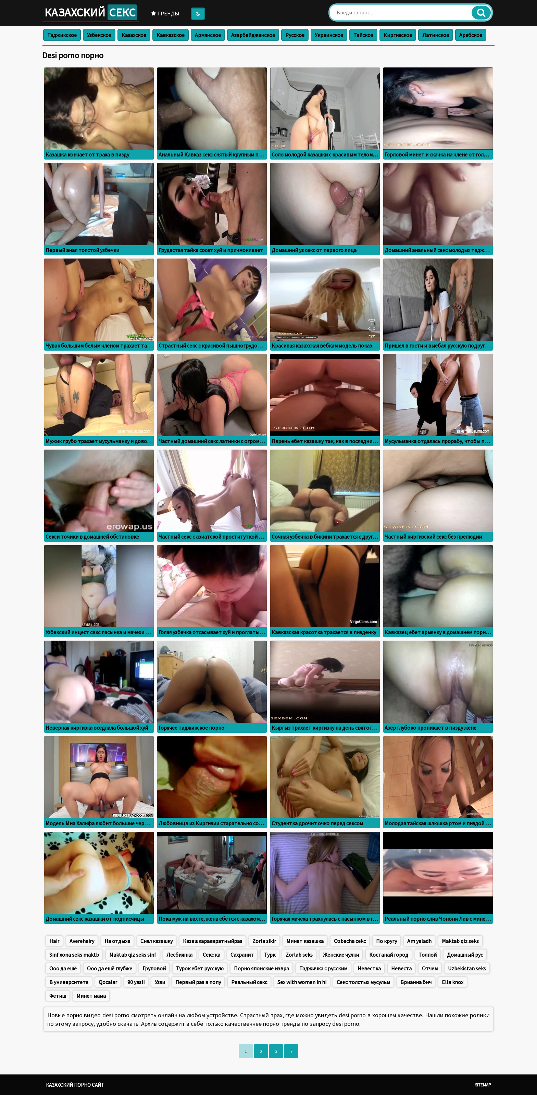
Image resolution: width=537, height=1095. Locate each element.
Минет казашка (305, 940)
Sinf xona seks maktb (74, 954)
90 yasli (136, 982)
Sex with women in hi (301, 982)
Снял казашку (156, 940)
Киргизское (398, 35)
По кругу (386, 940)
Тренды (165, 13)
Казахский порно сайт (75, 1085)
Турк (269, 954)
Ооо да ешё (63, 968)
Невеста (401, 968)
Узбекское (99, 35)
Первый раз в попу (198, 982)
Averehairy (82, 940)
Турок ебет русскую (200, 968)
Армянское (208, 35)
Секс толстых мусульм (363, 982)
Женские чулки (341, 954)
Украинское (329, 35)
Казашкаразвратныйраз (212, 940)
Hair (54, 940)
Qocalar (108, 982)
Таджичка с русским (323, 968)
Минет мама (91, 995)
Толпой (428, 954)
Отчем (430, 968)
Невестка (369, 968)
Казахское (134, 35)
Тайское (363, 35)
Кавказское (171, 35)
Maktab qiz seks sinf (132, 954)
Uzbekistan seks (467, 968)
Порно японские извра (261, 968)
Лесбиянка (179, 954)
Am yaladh (419, 940)
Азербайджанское (253, 35)
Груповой (154, 968)
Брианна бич (416, 982)
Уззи (160, 982)
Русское (294, 35)
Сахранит (242, 954)
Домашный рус (465, 954)
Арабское (470, 35)
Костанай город (388, 954)
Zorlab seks (299, 954)
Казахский (91, 12)
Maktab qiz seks (460, 940)
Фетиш (57, 995)
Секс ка (211, 954)
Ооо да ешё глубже (109, 968)
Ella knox (452, 982)
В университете (68, 982)
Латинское (435, 35)
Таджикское (62, 35)
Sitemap (483, 1085)
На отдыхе (117, 940)
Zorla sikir (264, 940)
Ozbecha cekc (350, 940)
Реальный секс (249, 982)
